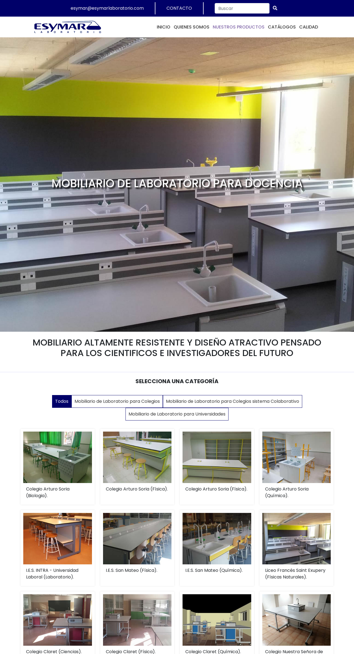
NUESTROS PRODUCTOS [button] (239, 27)
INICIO (163, 27)
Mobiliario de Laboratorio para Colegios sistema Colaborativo (232, 401)
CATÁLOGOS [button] (282, 27)
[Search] (242, 8)
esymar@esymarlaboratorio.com (107, 8)
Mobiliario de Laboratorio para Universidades (177, 414)
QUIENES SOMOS (191, 27)
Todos (61, 401)
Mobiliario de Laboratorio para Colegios (117, 401)
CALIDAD (308, 27)
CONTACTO (179, 8)
